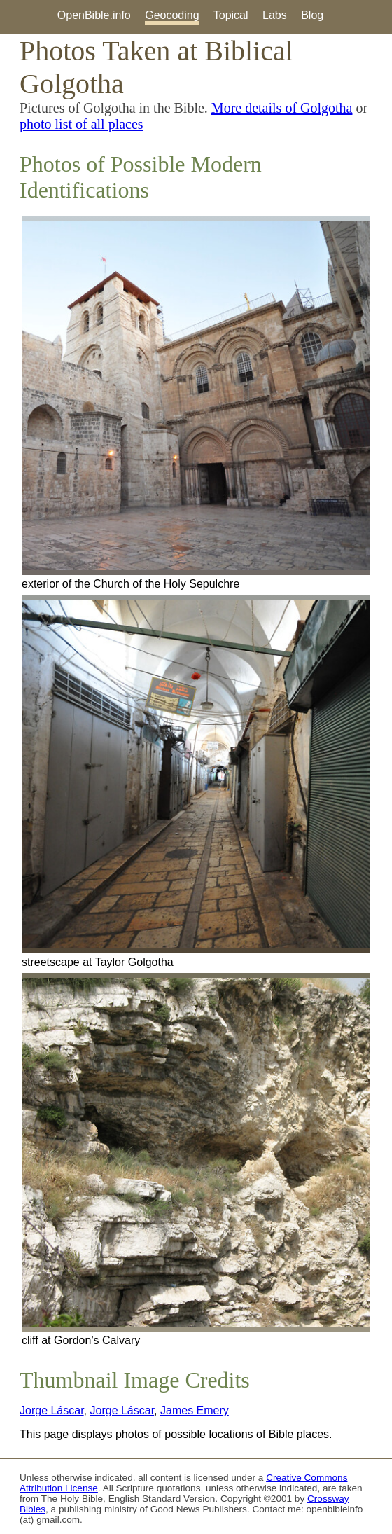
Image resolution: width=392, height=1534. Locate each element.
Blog (312, 15)
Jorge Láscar (52, 1410)
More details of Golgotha (282, 108)
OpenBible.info (94, 15)
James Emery (194, 1410)
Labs (274, 15)
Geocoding (172, 15)
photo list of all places (82, 124)
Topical (231, 15)
